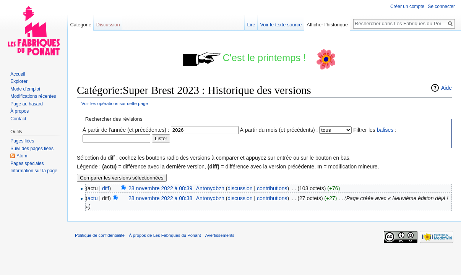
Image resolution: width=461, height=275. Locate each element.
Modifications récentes (33, 96)
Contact (18, 118)
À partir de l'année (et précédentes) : (126, 130)
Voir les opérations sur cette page (114, 103)
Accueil (17, 74)
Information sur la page (33, 170)
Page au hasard (26, 104)
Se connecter (441, 6)
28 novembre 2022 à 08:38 (160, 198)
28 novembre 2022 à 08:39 (160, 188)
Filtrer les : (374, 130)
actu (92, 198)
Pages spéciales (27, 163)
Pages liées (22, 141)
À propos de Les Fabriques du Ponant (165, 235)
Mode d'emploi (25, 89)
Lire (251, 25)
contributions (272, 188)
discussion (239, 188)
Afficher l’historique (327, 25)
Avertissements (219, 235)
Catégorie (80, 25)
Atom (21, 156)
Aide (446, 88)
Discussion (108, 25)
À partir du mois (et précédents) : (279, 130)
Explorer (19, 81)
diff (105, 188)
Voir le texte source (281, 25)
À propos (19, 111)
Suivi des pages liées (32, 148)
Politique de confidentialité (100, 235)
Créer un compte (407, 6)
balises (385, 130)
